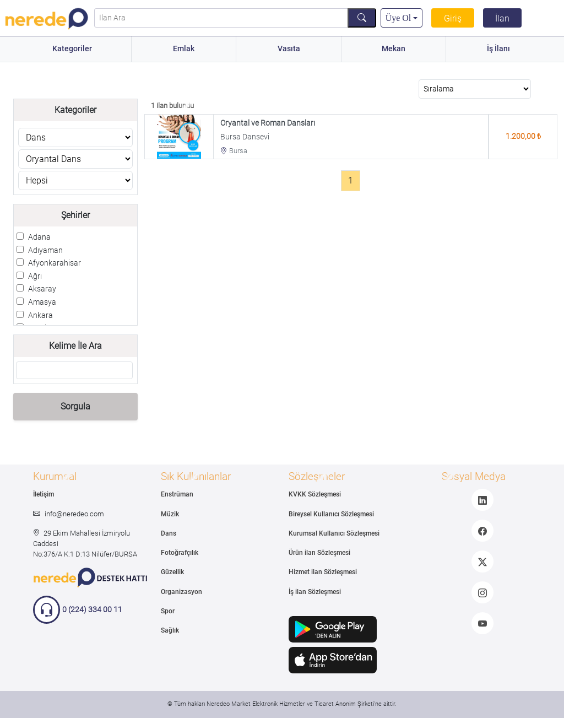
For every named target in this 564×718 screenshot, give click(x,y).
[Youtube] (482, 623)
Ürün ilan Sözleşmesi (319, 553)
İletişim (43, 494)
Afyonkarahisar (54, 263)
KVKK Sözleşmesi (315, 494)
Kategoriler (72, 48)
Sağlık (170, 630)
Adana (39, 237)
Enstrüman (177, 494)
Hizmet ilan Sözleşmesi (323, 572)
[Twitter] (482, 561)
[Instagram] (482, 592)
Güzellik (172, 572)
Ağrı (35, 276)
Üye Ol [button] (398, 18)
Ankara (40, 315)
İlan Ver (502, 20)
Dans (168, 533)
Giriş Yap (453, 25)
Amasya (42, 302)
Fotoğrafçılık (179, 553)
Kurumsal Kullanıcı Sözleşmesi (334, 533)
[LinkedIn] (482, 500)
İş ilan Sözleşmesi (315, 592)
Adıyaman (45, 250)
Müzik (170, 514)
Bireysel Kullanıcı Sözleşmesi (331, 514)
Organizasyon (181, 592)
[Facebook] (482, 531)
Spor (168, 611)
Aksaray (42, 289)
